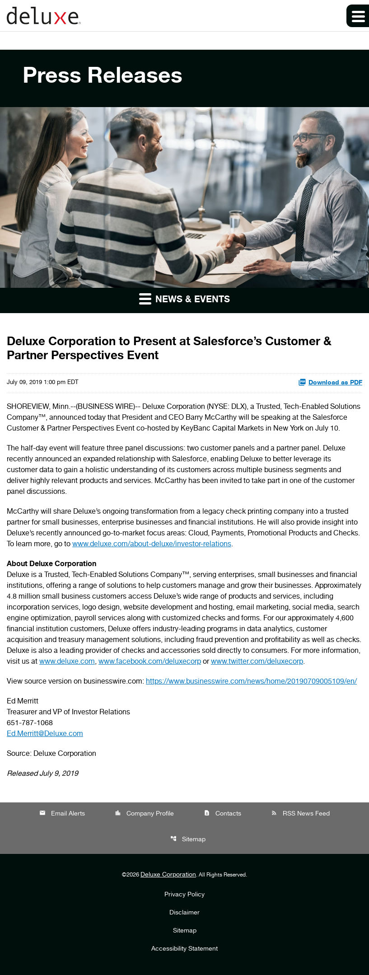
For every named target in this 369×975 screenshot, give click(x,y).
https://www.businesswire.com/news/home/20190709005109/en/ (251, 682)
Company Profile (144, 813)
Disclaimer (184, 913)
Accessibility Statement (184, 949)
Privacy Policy (184, 895)
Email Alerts (62, 813)
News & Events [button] (184, 298)
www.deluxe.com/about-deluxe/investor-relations (151, 544)
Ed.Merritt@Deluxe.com (45, 734)
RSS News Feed (300, 813)
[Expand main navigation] (357, 16)
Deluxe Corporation (168, 875)
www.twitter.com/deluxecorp (257, 662)
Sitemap (188, 839)
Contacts (222, 813)
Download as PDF (330, 382)
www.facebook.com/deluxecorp (149, 662)
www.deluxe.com (67, 662)
